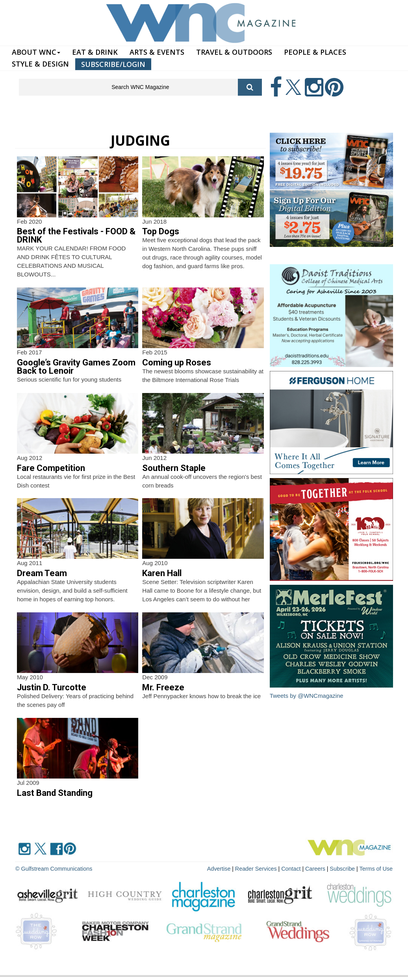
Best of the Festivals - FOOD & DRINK (76, 235)
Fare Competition (51, 468)
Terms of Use (376, 868)
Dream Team (42, 573)
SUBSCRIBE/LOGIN (113, 64)
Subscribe (344, 868)
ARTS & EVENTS (157, 52)
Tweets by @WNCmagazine (307, 695)
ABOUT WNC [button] (36, 52)
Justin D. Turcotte (51, 687)
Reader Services (258, 868)
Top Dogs (160, 231)
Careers (317, 868)
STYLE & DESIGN (40, 64)
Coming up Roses (176, 362)
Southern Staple (174, 468)
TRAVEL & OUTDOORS (234, 52)
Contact (293, 868)
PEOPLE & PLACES (315, 52)
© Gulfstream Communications (53, 868)
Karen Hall (162, 573)
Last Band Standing (55, 793)
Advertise (222, 868)
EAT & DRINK (95, 52)
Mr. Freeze (163, 687)
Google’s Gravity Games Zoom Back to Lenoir (76, 367)
